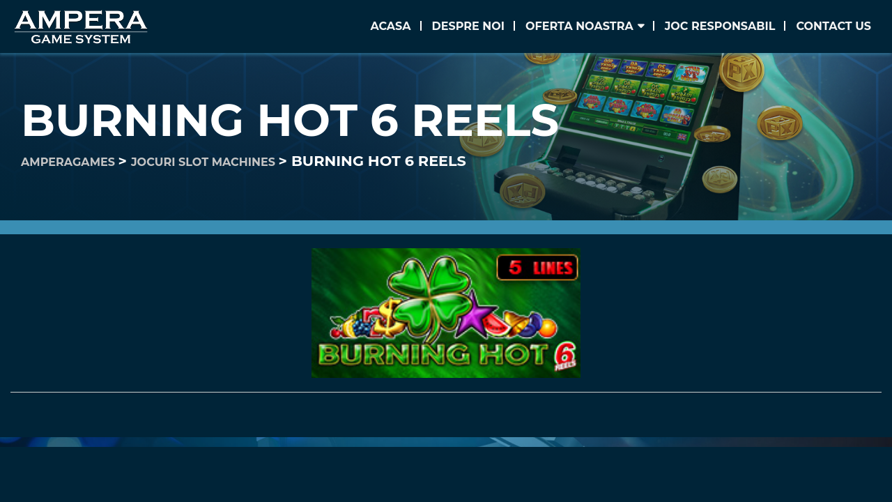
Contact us (833, 26)
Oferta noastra (579, 26)
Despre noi (468, 26)
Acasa (390, 26)
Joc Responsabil (720, 26)
